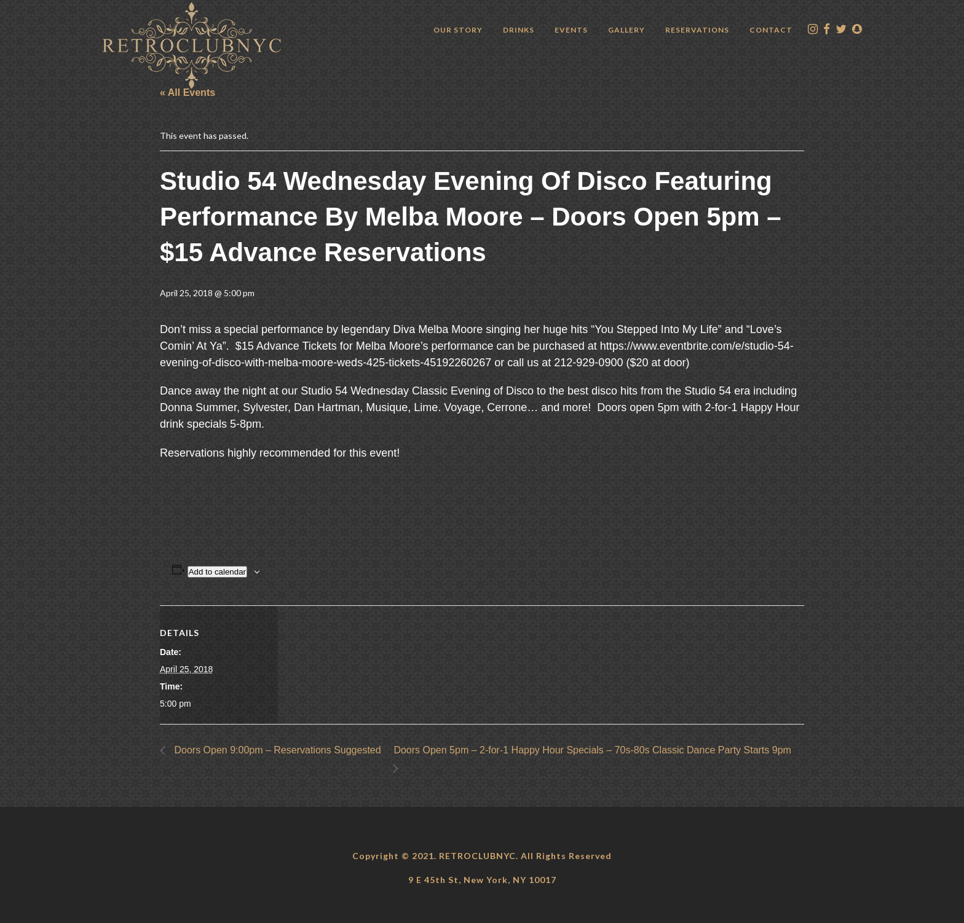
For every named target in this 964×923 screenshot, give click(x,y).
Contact (770, 29)
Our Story (458, 29)
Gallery (626, 29)
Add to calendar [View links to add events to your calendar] (217, 571)
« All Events (187, 92)
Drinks (518, 29)
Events (571, 29)
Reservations (697, 29)
